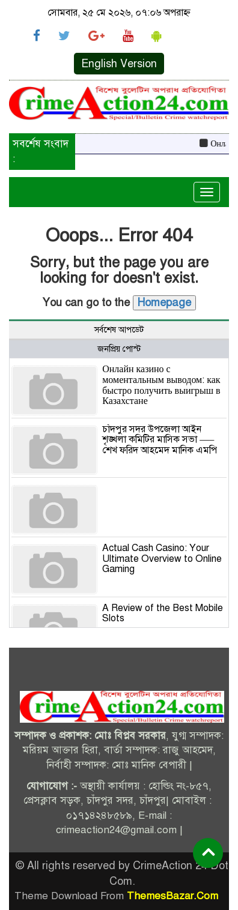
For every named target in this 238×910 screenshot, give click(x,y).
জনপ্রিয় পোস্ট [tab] (119, 349)
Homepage (164, 302)
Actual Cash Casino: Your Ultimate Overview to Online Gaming (162, 558)
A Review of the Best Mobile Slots (162, 613)
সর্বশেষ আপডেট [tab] (119, 330)
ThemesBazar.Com (172, 896)
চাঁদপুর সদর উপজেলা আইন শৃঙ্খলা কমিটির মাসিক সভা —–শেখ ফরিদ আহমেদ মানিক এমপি (159, 439)
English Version (119, 63)
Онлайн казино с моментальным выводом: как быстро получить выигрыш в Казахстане (161, 385)
